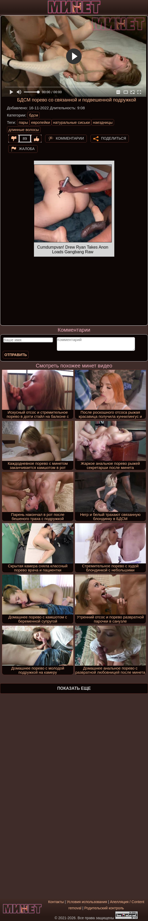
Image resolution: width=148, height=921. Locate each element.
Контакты (56, 902)
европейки (40, 122)
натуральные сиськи (71, 122)
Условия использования (87, 902)
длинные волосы (24, 129)
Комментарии (70, 138)
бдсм (33, 115)
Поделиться (113, 138)
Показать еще (74, 688)
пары (23, 122)
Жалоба (27, 149)
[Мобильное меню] (5, 7)
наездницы (102, 122)
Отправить (15, 355)
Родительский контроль (104, 908)
